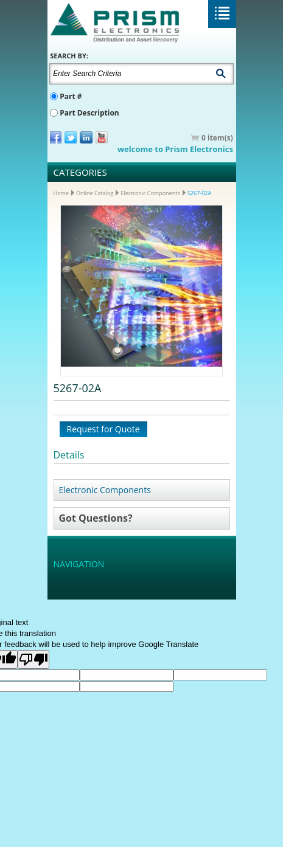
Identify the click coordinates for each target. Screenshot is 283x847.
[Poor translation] (33, 659)
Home (61, 193)
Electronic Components (150, 193)
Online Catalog (94, 193)
